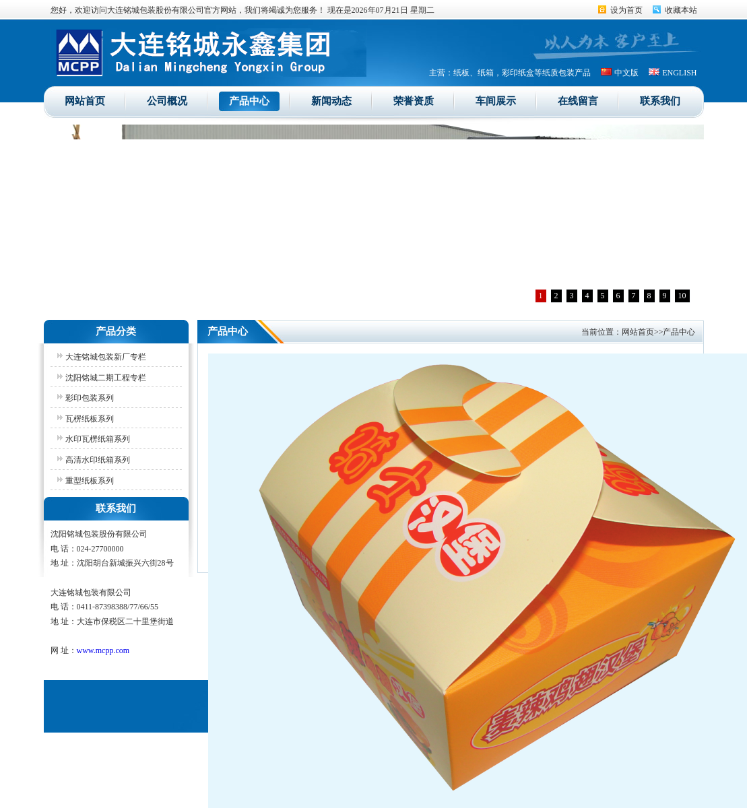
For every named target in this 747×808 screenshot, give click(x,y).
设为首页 (626, 10)
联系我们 (660, 101)
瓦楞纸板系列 (89, 419)
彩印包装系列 (89, 398)
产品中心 (249, 101)
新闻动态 (331, 101)
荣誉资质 (413, 101)
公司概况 (167, 101)
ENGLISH (679, 72)
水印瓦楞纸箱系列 (97, 439)
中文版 (626, 72)
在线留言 (578, 101)
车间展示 (496, 101)
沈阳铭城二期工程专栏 (105, 377)
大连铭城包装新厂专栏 (105, 357)
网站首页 (85, 101)
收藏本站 (681, 10)
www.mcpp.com (103, 650)
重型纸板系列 (89, 480)
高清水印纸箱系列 (97, 460)
